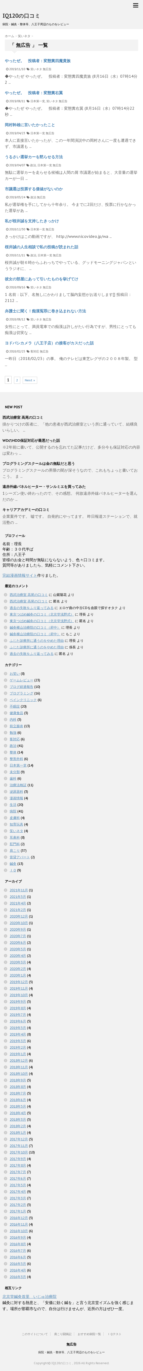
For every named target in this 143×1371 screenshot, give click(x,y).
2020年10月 (19, 923)
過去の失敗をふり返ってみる (32, 608)
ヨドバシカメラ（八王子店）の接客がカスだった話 (49, 343)
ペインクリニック (23, 700)
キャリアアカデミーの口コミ (26, 509)
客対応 (34, 351)
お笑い (15, 673)
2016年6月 (18, 1257)
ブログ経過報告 (21, 687)
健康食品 (16, 713)
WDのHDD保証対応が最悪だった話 (31, 440)
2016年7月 (18, 1250)
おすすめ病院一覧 (89, 1334)
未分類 (15, 772)
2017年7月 (18, 1172)
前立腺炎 (16, 726)
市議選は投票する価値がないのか (34, 188)
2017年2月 (18, 1205)
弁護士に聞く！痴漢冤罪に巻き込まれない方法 (45, 311)
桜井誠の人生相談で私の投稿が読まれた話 (41, 246)
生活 (13, 805)
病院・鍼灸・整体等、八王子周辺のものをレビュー (71, 1352)
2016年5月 (18, 1264)
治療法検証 (18, 785)
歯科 (13, 778)
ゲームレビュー (21, 680)
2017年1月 (18, 1211)
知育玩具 (16, 824)
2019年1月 (18, 1054)
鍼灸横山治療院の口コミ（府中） (35, 627)
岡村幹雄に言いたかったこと (30, 124)
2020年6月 (18, 942)
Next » (30, 380)
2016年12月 (19, 1218)
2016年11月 (19, 1224)
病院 (13, 811)
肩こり (15, 850)
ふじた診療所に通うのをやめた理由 (37, 640)
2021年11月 (19, 890)
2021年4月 (18, 903)
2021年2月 (18, 910)
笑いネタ (36, 69)
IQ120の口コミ (21, 15)
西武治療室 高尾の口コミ (22, 417)
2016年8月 (18, 1244)
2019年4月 (18, 1034)
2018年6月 (18, 1100)
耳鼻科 (15, 837)
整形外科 (16, 759)
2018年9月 (18, 1080)
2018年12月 (19, 1060)
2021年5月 (18, 896)
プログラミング (21, 693)
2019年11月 (19, 988)
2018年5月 (18, 1106)
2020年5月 (18, 949)
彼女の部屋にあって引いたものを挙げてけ (41, 278)
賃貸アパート (20, 857)
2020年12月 (19, 916)
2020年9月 (18, 929)
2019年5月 (18, 1028)
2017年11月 (19, 1146)
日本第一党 (37, 101)
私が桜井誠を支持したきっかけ (32, 220)
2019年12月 (19, 982)
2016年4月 (18, 1270)
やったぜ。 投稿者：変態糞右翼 (34, 92)
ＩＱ (13, 870)
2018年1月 (18, 1132)
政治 (33, 165)
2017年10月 (19, 1152)
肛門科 (15, 844)
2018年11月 (19, 1067)
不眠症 (15, 706)
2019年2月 (18, 1047)
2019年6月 (18, 1021)
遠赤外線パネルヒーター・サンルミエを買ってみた (44, 486)
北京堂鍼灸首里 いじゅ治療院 (29, 1296)
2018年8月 (18, 1087)
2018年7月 (18, 1093)
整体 (13, 752)
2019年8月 (18, 1008)
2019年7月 (18, 1014)
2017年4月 (18, 1191)
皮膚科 (15, 818)
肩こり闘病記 (63, 1334)
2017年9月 (18, 1159)
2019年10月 (19, 995)
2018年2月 (18, 1126)
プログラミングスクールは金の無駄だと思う (38, 463)
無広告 (47, 69)
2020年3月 (18, 962)
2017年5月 (18, 1185)
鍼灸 (13, 863)
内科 (13, 719)
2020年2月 (18, 969)
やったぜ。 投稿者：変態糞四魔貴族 (38, 60)
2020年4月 (18, 955)
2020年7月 (18, 936)
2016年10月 (19, 1231)
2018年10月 (19, 1073)
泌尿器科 (16, 791)
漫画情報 (16, 798)
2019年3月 (18, 1041)
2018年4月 (18, 1113)
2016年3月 (18, 1277)
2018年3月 (18, 1119)
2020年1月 (18, 975)
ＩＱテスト (114, 1334)
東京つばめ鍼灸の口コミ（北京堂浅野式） (42, 614)
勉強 (13, 732)
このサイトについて (35, 1334)
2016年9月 (18, 1237)
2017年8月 (18, 1165)
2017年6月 (18, 1178)
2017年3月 (18, 1198)
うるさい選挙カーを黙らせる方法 (34, 156)
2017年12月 (19, 1139)
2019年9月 (18, 1001)
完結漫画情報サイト (19, 575)
